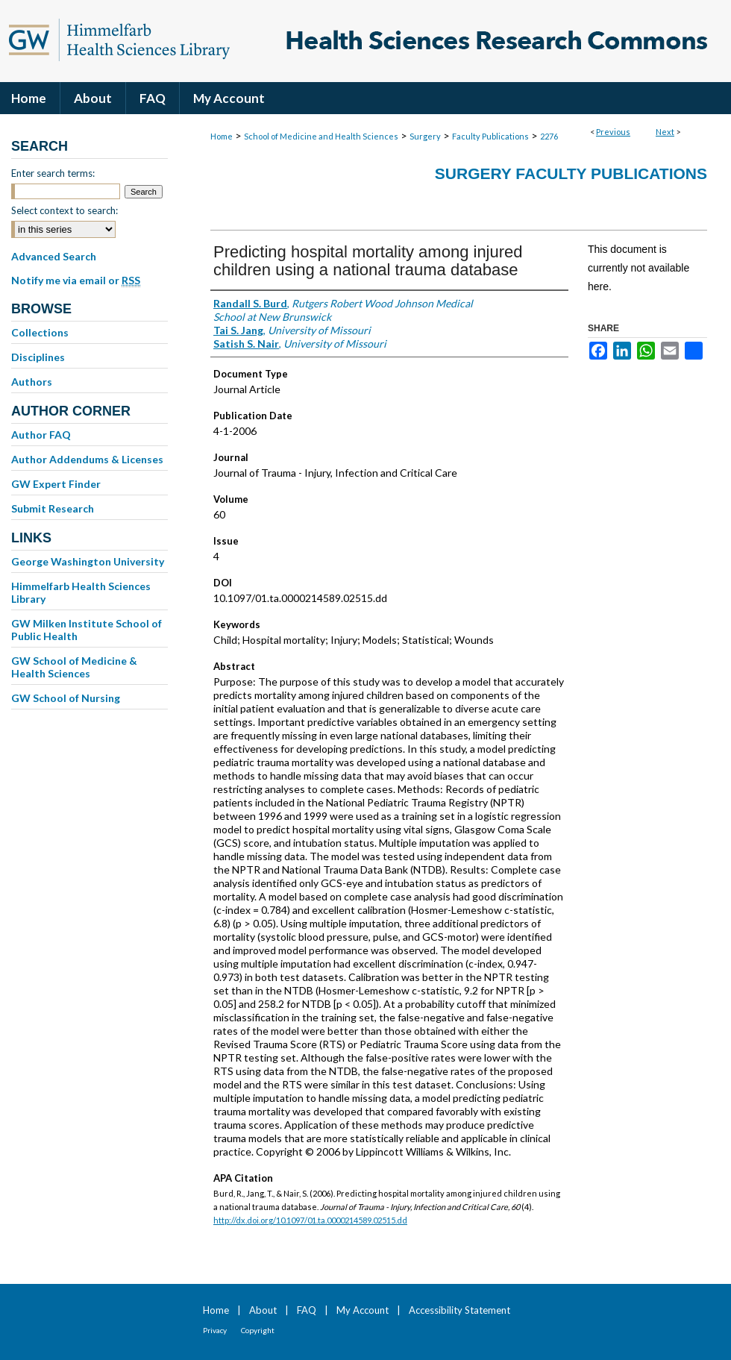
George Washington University (87, 561)
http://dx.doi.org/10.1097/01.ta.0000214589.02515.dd (310, 1220)
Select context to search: (64, 210)
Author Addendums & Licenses (87, 459)
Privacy (215, 1330)
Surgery (425, 136)
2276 (549, 136)
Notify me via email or (75, 280)
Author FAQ (41, 434)
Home (221, 136)
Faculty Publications (490, 136)
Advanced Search (53, 256)
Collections (40, 332)
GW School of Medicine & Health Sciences (74, 667)
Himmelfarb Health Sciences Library (81, 592)
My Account (362, 1310)
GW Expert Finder (56, 483)
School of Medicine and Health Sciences (321, 136)
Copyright (257, 1330)
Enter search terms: (53, 173)
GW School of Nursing (65, 698)
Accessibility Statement (459, 1310)
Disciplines (38, 357)
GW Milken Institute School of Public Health (86, 629)
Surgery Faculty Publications (571, 173)
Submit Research (52, 508)
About (263, 1310)
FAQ (306, 1310)
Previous (613, 132)
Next (665, 132)
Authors (31, 381)
